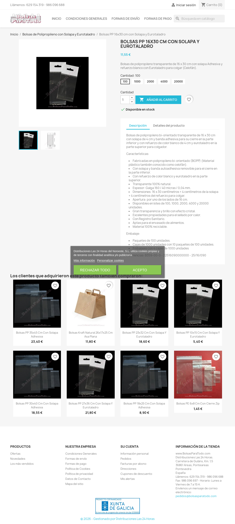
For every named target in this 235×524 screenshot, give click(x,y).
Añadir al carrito (158, 99)
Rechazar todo (95, 270)
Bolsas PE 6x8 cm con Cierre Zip (198, 403)
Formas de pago (158, 18)
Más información (84, 260)
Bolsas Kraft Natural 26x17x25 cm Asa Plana (91, 334)
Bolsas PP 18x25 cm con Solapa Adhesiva (144, 405)
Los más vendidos (22, 464)
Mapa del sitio (74, 484)
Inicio (56, 18)
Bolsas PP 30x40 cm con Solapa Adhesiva (37, 405)
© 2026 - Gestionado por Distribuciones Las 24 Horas (117, 519)
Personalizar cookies (110, 260)
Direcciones (128, 469)
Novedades (17, 458)
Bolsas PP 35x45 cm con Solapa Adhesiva (37, 334)
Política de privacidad (79, 474)
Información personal (134, 453)
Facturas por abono (133, 464)
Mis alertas (127, 479)
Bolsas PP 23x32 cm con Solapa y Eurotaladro (144, 334)
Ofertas (15, 453)
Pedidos (125, 458)
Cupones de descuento (136, 474)
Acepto (140, 270)
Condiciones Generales (86, 18)
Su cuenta (129, 446)
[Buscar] (199, 18)
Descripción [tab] (138, 126)
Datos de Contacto (78, 479)
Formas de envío (126, 18)
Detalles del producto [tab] (169, 126)
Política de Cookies (77, 469)
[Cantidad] (125, 99)
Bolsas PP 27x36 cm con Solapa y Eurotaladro (91, 405)
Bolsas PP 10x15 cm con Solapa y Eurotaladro (198, 334)
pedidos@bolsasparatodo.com (196, 496)
